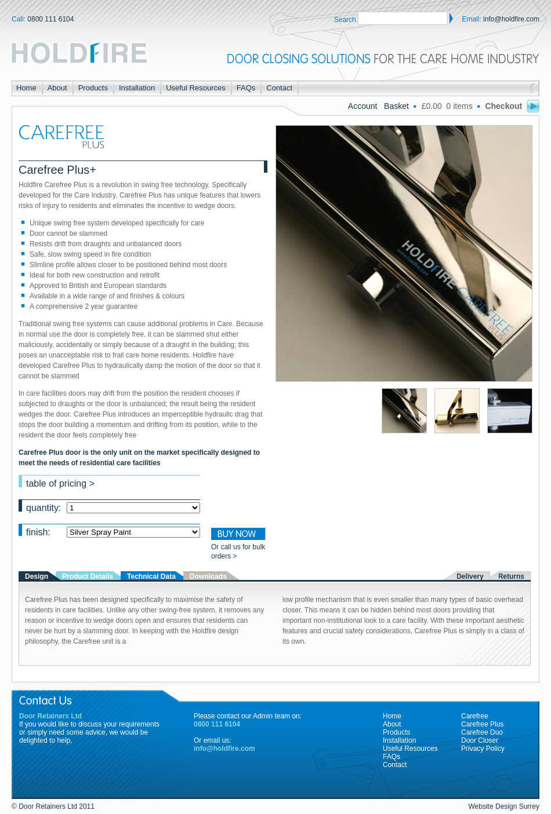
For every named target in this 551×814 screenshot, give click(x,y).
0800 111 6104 (50, 19)
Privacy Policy (483, 748)
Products (93, 87)
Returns (511, 576)
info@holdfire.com (511, 19)
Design (36, 576)
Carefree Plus (482, 724)
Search (345, 20)
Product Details (87, 576)
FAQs (246, 87)
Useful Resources (196, 87)
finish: (113, 531)
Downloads (208, 576)
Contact (279, 87)
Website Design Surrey (504, 806)
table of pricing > (60, 483)
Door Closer (479, 740)
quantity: (113, 507)
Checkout (512, 106)
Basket (397, 106)
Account (363, 106)
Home (26, 87)
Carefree (474, 716)
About (57, 87)
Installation (137, 87)
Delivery (470, 576)
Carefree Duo (482, 732)
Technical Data (151, 576)
